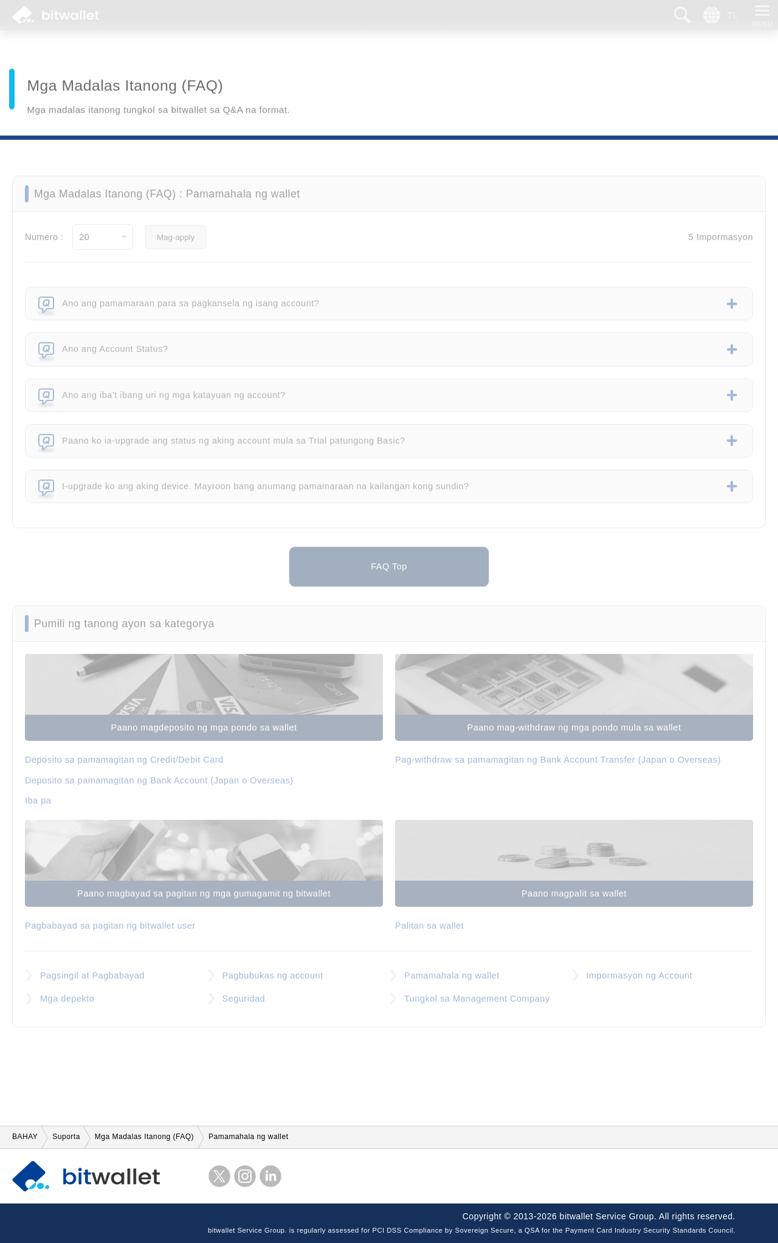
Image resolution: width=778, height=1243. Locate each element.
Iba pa (38, 806)
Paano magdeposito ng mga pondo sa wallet (204, 734)
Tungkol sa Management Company (477, 1005)
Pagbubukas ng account (272, 981)
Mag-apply (175, 243)
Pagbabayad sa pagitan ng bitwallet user (110, 932)
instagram (245, 1176)
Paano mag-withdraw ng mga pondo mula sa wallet (574, 734)
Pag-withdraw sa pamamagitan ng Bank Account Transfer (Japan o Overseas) (558, 766)
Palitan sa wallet (429, 932)
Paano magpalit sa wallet (574, 899)
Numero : (44, 243)
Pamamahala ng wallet (452, 981)
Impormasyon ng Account (640, 981)
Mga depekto (67, 1005)
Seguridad (244, 1005)
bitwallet (55, 15)
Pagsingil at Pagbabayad (92, 981)
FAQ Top (389, 572)
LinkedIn (270, 1176)
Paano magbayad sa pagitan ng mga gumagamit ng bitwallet (204, 899)
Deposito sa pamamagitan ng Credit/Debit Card (124, 766)
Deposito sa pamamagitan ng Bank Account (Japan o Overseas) (159, 786)
